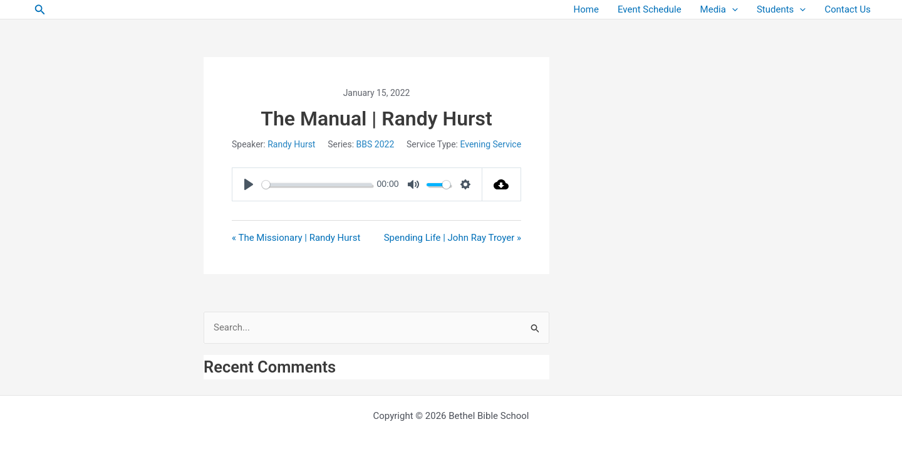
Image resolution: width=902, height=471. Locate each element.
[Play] (249, 184)
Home (586, 9)
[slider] (317, 185)
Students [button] (781, 10)
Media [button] (719, 10)
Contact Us (847, 9)
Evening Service (490, 144)
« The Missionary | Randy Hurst (296, 237)
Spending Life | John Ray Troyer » (452, 237)
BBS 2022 (375, 144)
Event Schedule (650, 9)
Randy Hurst (291, 144)
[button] (40, 10)
